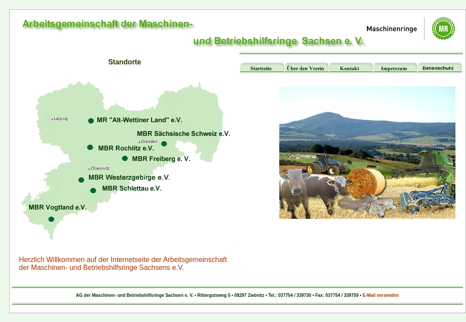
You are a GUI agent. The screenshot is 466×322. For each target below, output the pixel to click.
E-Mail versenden (380, 295)
